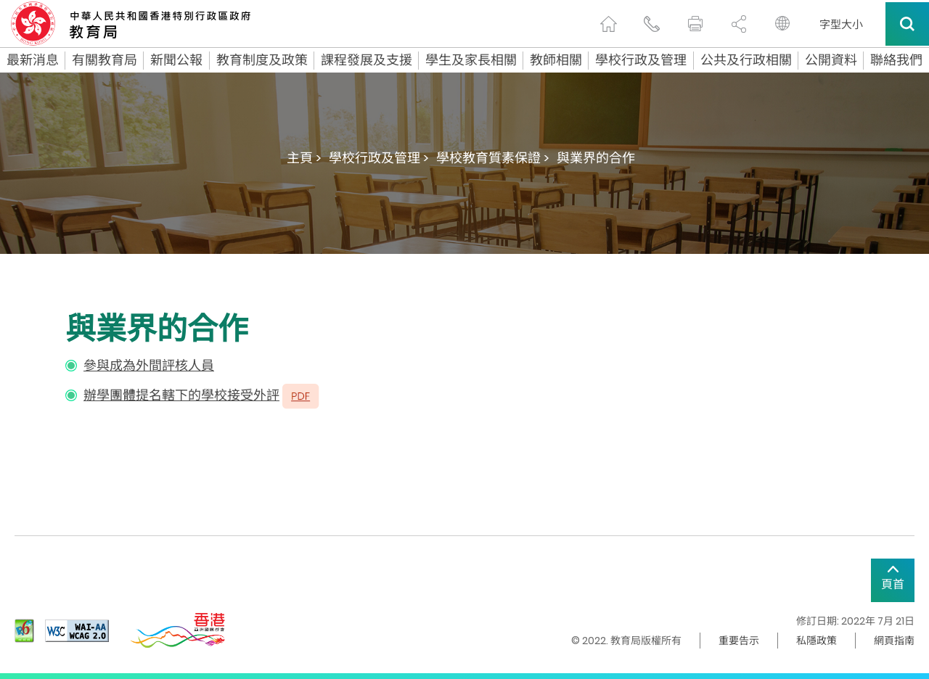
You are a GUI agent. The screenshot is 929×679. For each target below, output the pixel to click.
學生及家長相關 (471, 60)
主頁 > (304, 158)
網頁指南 (894, 640)
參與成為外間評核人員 (148, 365)
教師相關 (556, 60)
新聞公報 (176, 60)
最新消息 (33, 60)
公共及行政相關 (746, 60)
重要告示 (739, 640)
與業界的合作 (596, 158)
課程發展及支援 (366, 60)
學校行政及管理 (641, 60)
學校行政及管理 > (379, 158)
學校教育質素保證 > (492, 158)
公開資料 (831, 60)
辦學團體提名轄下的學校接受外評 (181, 395)
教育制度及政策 (262, 60)
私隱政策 (816, 640)
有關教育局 (104, 60)
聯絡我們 (896, 60)
